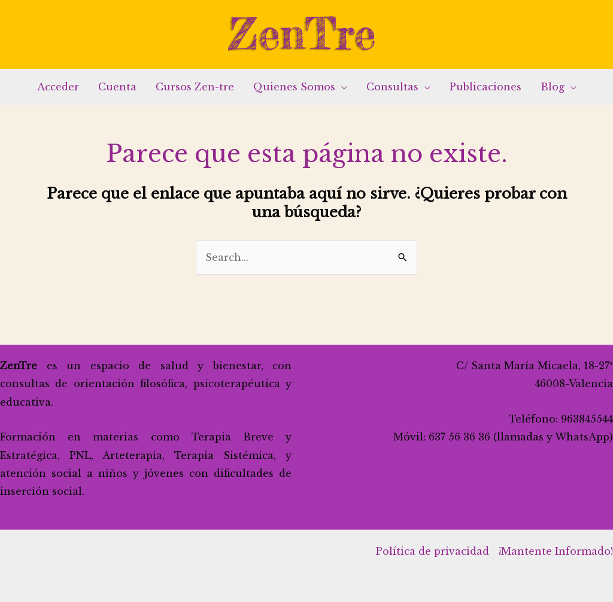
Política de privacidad (432, 551)
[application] (341, 87)
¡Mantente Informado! (556, 551)
